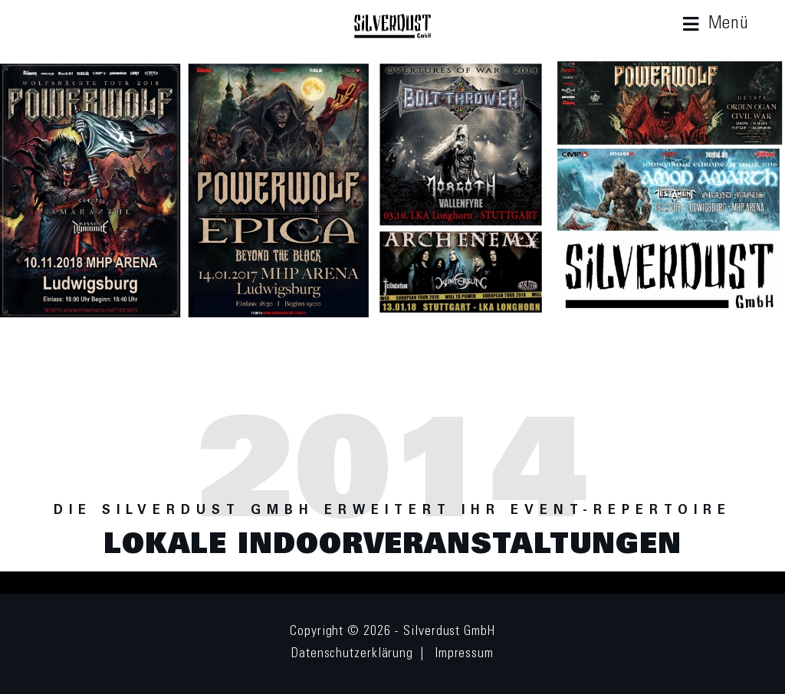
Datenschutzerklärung (352, 654)
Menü (729, 24)
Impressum (464, 654)
